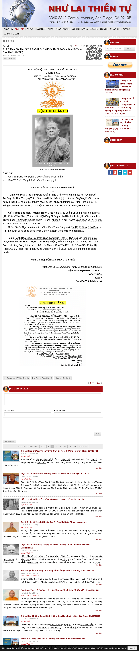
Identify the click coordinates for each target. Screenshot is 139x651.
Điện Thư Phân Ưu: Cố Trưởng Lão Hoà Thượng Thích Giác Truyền (52, 499)
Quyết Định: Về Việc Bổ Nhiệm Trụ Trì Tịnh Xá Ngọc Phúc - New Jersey (54, 522)
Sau (81, 46)
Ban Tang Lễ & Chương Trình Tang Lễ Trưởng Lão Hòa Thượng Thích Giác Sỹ (57, 570)
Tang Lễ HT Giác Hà (63, 378)
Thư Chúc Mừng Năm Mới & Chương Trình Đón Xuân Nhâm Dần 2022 (53, 639)
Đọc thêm (99, 468)
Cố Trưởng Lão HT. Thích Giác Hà (16, 378)
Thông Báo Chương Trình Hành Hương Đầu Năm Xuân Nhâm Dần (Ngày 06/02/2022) (60, 616)
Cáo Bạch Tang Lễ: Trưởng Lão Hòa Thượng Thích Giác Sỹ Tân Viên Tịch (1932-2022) (61, 590)
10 (65, 446)
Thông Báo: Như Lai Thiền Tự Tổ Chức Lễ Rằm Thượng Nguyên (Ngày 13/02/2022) (60, 451)
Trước (75, 46)
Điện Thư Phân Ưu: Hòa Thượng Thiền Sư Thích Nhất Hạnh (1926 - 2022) (55, 473)
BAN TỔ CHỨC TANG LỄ (30, 576)
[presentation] (24, 424)
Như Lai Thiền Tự (27, 456)
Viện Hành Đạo (9, 58)
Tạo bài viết (9, 441)
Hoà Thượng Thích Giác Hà (42, 378)
